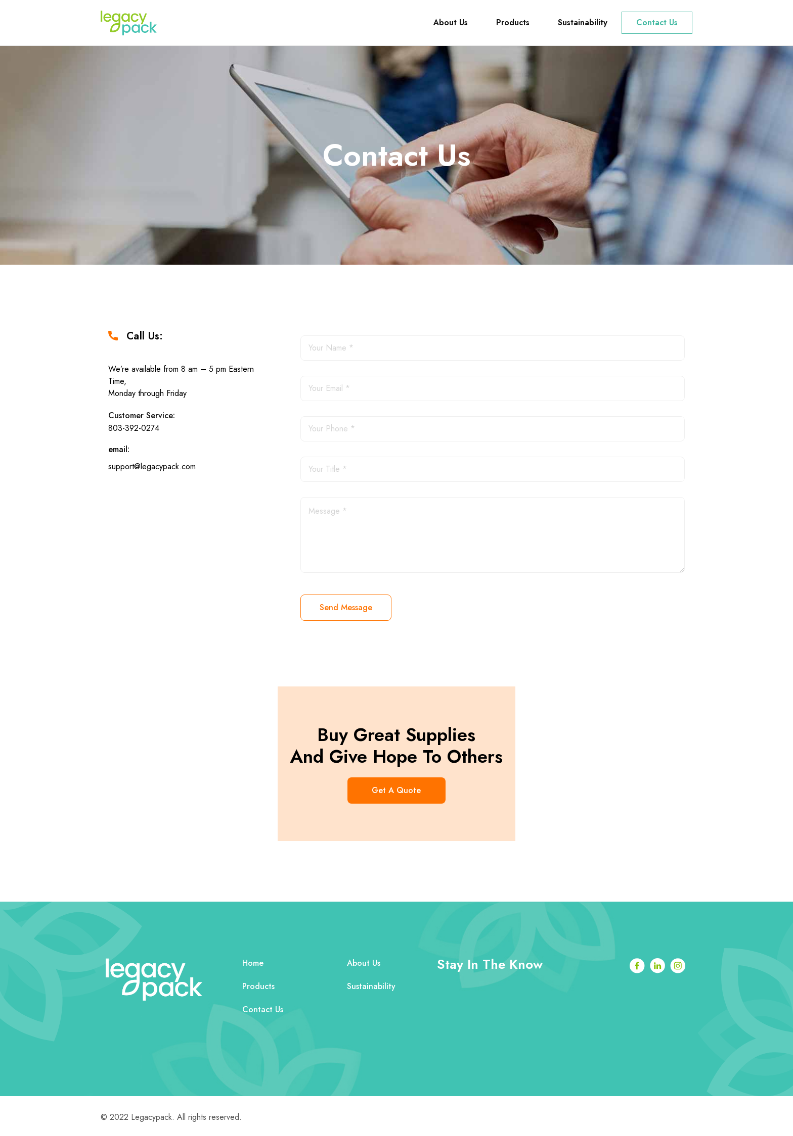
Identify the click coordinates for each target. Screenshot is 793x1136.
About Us (450, 22)
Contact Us (657, 22)
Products (513, 22)
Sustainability (582, 22)
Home (253, 963)
